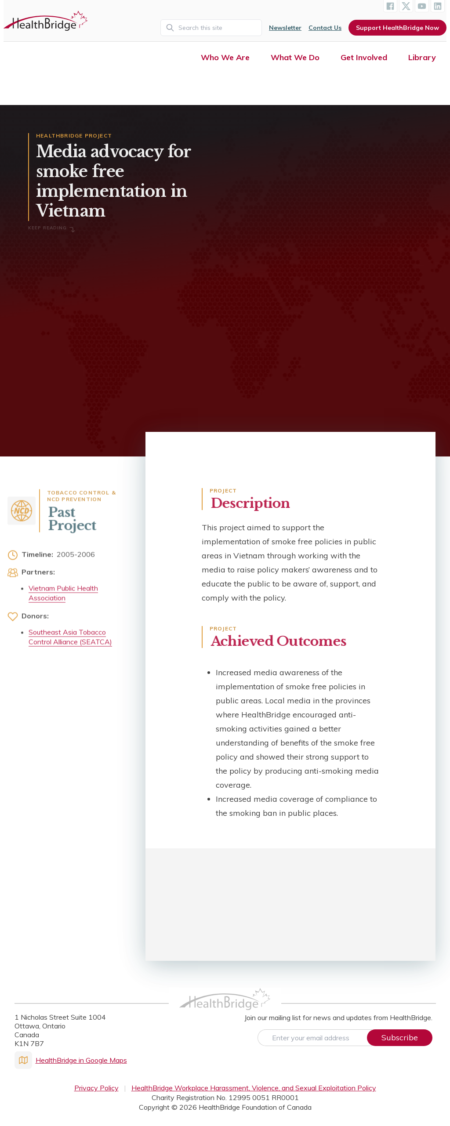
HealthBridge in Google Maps (71, 1060)
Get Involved (364, 57)
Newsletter (285, 28)
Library (422, 57)
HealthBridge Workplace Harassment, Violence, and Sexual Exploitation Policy (253, 1087)
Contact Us (324, 28)
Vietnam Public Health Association (63, 596)
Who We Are (225, 57)
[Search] (211, 27)
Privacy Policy (96, 1087)
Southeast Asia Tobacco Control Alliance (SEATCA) (70, 639)
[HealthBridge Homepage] (225, 1008)
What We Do (295, 57)
